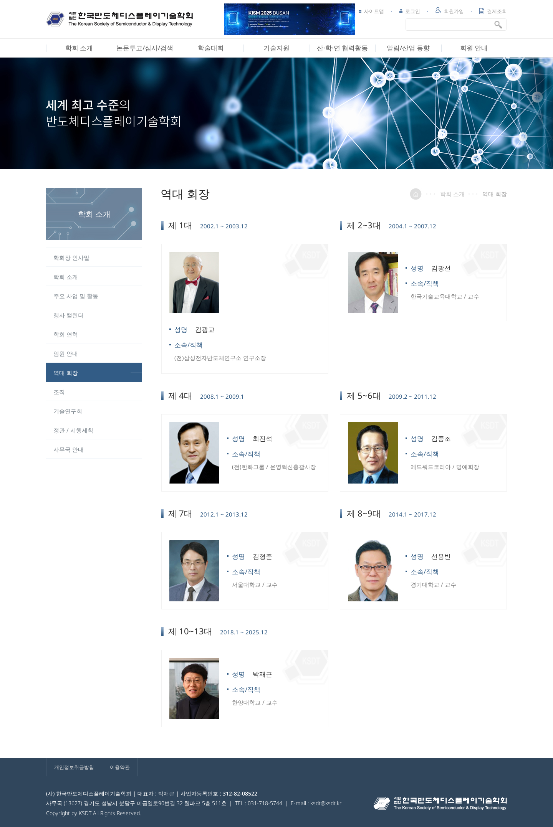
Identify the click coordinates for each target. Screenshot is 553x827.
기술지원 (276, 47)
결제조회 (493, 11)
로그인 (409, 11)
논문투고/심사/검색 (144, 47)
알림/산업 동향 (408, 47)
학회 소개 (79, 47)
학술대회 (211, 47)
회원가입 (449, 11)
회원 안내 (474, 47)
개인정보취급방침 (74, 767)
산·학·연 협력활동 (342, 47)
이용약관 (120, 767)
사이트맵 (371, 11)
